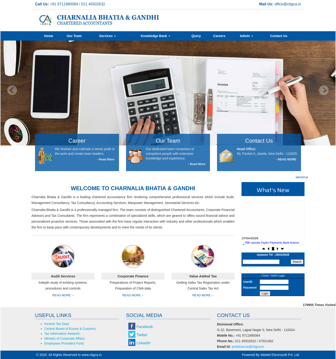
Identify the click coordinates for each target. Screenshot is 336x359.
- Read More (105, 159)
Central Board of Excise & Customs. (70, 329)
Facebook (144, 327)
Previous (12, 90)
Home (48, 36)
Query (196, 36)
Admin (246, 36)
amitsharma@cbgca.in (247, 347)
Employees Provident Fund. (64, 343)
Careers (219, 36)
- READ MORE (286, 159)
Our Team (74, 36)
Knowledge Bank (155, 36)
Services (107, 36)
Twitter (141, 335)
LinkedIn (143, 343)
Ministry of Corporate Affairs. (64, 338)
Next (324, 90)
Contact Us (278, 36)
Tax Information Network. (62, 333)
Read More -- (63, 295)
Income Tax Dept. (57, 324)
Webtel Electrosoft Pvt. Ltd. (280, 355)
